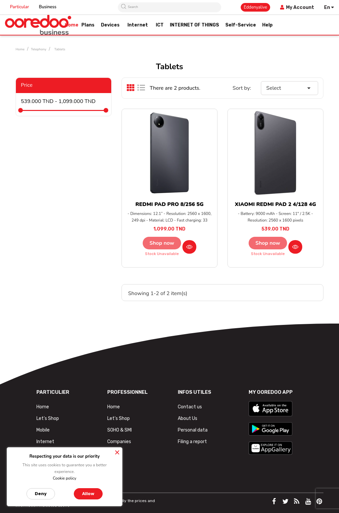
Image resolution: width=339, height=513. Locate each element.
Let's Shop (47, 418)
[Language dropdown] (329, 7)
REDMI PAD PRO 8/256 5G (169, 204)
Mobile (43, 430)
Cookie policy (64, 478)
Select (289, 88)
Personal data (193, 430)
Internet (45, 441)
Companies (119, 441)
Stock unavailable (162, 253)
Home (42, 407)
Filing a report (192, 441)
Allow (88, 493)
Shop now (162, 243)
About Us (187, 418)
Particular (19, 7)
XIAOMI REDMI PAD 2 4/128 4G (275, 204)
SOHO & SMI (119, 430)
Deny (41, 493)
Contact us (190, 407)
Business (48, 7)
